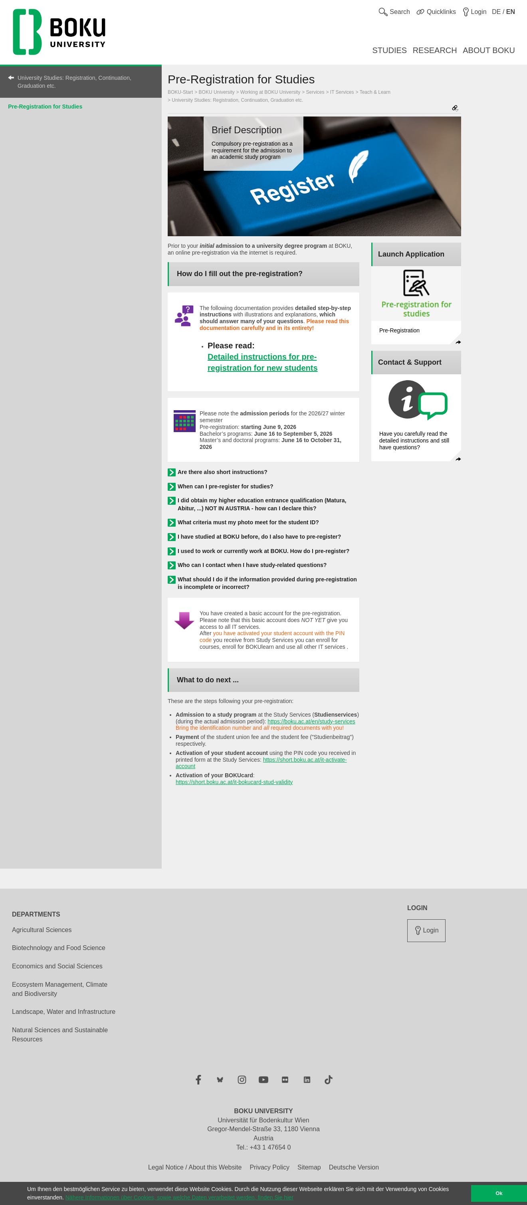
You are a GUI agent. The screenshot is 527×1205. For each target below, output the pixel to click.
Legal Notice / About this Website (195, 1167)
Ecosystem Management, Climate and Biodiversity (59, 989)
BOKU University (217, 92)
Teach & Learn (375, 92)
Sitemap (309, 1167)
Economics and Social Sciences (57, 966)
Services (315, 92)
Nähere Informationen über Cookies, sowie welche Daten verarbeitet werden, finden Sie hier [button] (179, 1197)
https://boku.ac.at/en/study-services (311, 721)
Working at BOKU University (270, 92)
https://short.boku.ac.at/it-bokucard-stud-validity (234, 782)
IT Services (342, 92)
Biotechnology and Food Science (58, 947)
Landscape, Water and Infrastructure (63, 1011)
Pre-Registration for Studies (45, 106)
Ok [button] (499, 1193)
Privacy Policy (269, 1167)
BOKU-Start (180, 92)
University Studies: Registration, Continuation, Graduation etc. (74, 82)
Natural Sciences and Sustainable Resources (60, 1035)
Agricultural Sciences (41, 929)
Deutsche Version (354, 1167)
